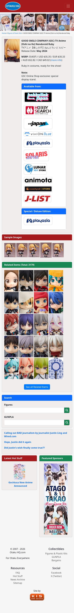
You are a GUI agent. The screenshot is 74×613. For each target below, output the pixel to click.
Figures (8, 404)
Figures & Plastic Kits (14, 33)
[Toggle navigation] (68, 6)
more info (56, 60)
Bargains (56, 560)
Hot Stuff (17, 576)
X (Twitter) (56, 576)
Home (4, 33)
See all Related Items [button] (37, 386)
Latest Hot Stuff (13, 458)
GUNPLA (9, 417)
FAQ (18, 572)
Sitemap (17, 583)
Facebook (56, 572)
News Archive (18, 579)
